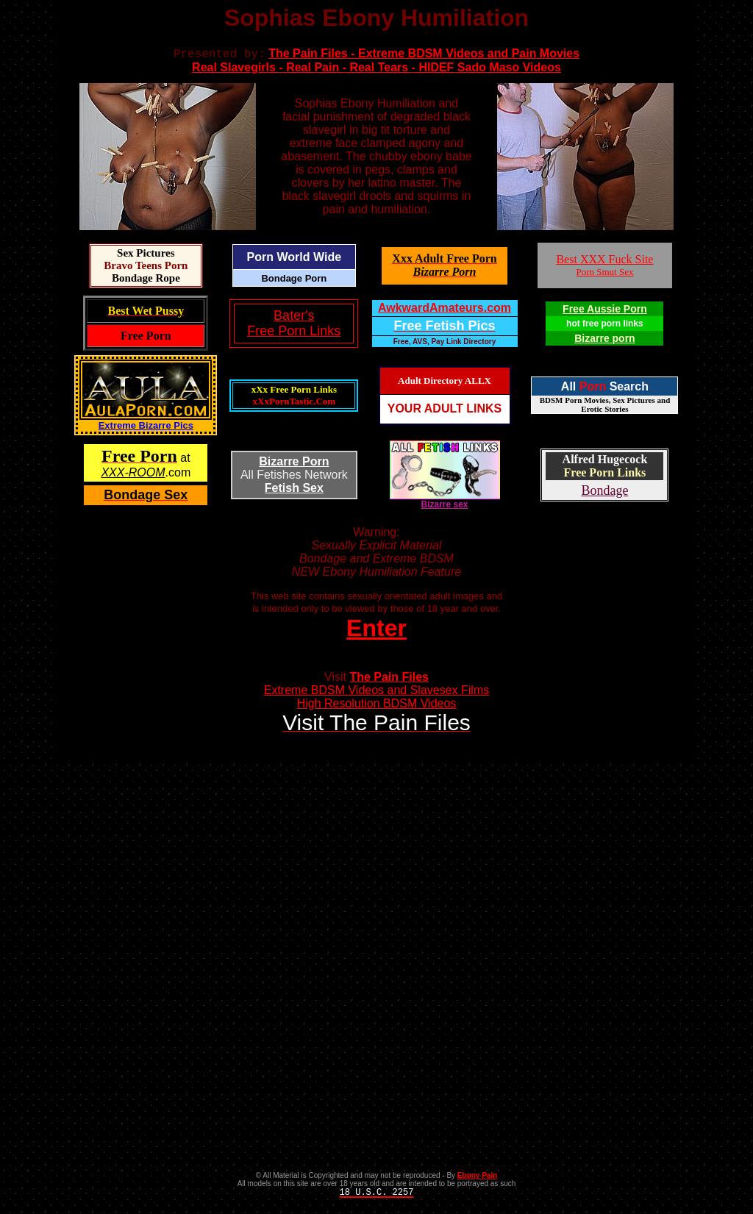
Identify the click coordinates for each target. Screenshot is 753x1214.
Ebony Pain (477, 1178)
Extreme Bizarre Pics (146, 427)
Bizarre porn (604, 340)
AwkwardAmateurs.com (444, 310)
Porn (592, 388)
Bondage (604, 492)
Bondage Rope (146, 280)
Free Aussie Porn (605, 311)
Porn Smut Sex (604, 273)
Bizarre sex (445, 502)
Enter (376, 630)
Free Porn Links (605, 474)
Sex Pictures (145, 255)
